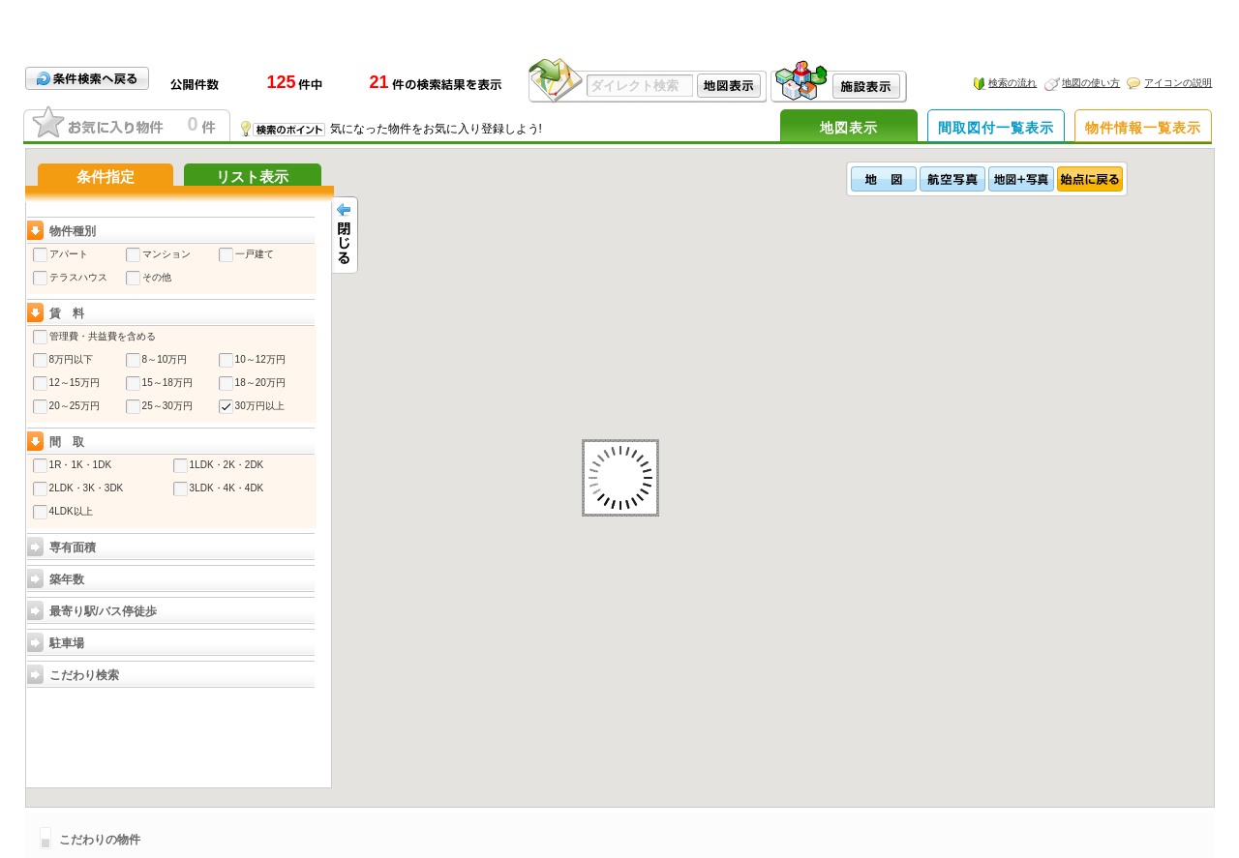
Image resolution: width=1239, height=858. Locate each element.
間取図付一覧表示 (996, 127)
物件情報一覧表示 (1143, 127)
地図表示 (849, 127)
